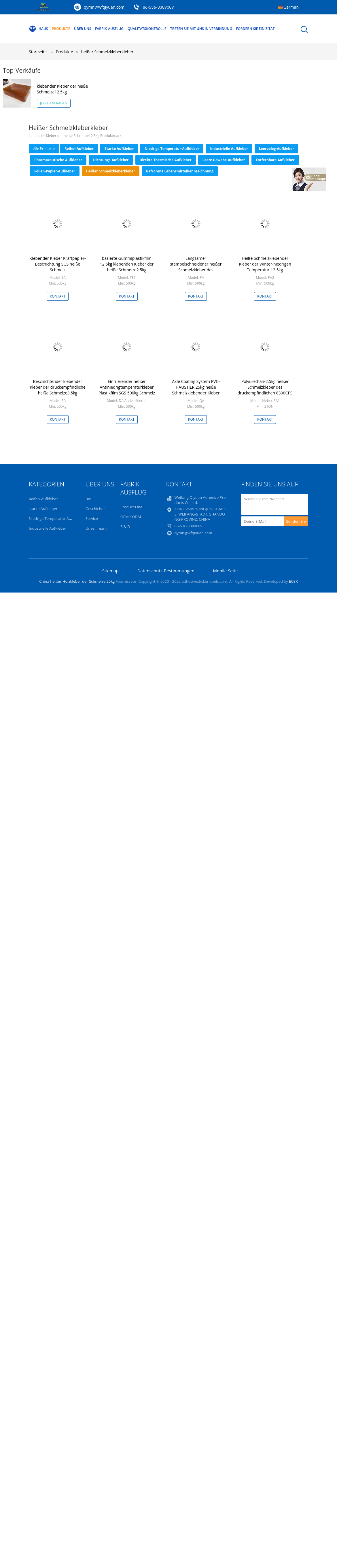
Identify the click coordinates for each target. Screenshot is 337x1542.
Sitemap (110, 571)
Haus (38, 28)
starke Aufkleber (119, 148)
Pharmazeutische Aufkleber (58, 159)
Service (92, 518)
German (291, 7)
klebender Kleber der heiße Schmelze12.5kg (62, 89)
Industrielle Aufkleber (229, 148)
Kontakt (57, 296)
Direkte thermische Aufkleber (166, 159)
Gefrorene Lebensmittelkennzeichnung (179, 171)
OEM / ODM (130, 516)
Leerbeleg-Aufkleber (276, 148)
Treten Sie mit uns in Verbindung (201, 28)
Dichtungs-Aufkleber (110, 159)
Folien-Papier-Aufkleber (54, 171)
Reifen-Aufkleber (79, 148)
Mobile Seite (225, 571)
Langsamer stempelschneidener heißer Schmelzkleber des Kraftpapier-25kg (196, 266)
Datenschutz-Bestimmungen (165, 571)
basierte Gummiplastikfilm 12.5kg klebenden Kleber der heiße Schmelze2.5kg (127, 263)
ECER (293, 581)
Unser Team (96, 528)
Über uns (82, 28)
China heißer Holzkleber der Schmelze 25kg (77, 581)
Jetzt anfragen (53, 103)
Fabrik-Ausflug (109, 28)
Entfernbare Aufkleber (275, 159)
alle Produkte (44, 148)
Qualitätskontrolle (147, 28)
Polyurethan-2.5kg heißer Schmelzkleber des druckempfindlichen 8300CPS (264, 387)
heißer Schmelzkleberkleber (107, 51)
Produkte (61, 28)
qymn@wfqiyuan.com (104, 7)
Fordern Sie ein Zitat (255, 28)
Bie (88, 498)
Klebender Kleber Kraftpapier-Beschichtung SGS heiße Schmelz (58, 263)
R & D (125, 526)
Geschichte (95, 508)
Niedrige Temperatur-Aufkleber (172, 148)
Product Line (131, 506)
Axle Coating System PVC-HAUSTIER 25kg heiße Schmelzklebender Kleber (196, 387)
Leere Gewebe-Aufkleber (223, 159)
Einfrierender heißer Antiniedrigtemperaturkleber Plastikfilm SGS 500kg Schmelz (127, 387)
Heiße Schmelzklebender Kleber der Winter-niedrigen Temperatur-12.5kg (265, 263)
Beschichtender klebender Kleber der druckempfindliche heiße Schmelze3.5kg (57, 387)
